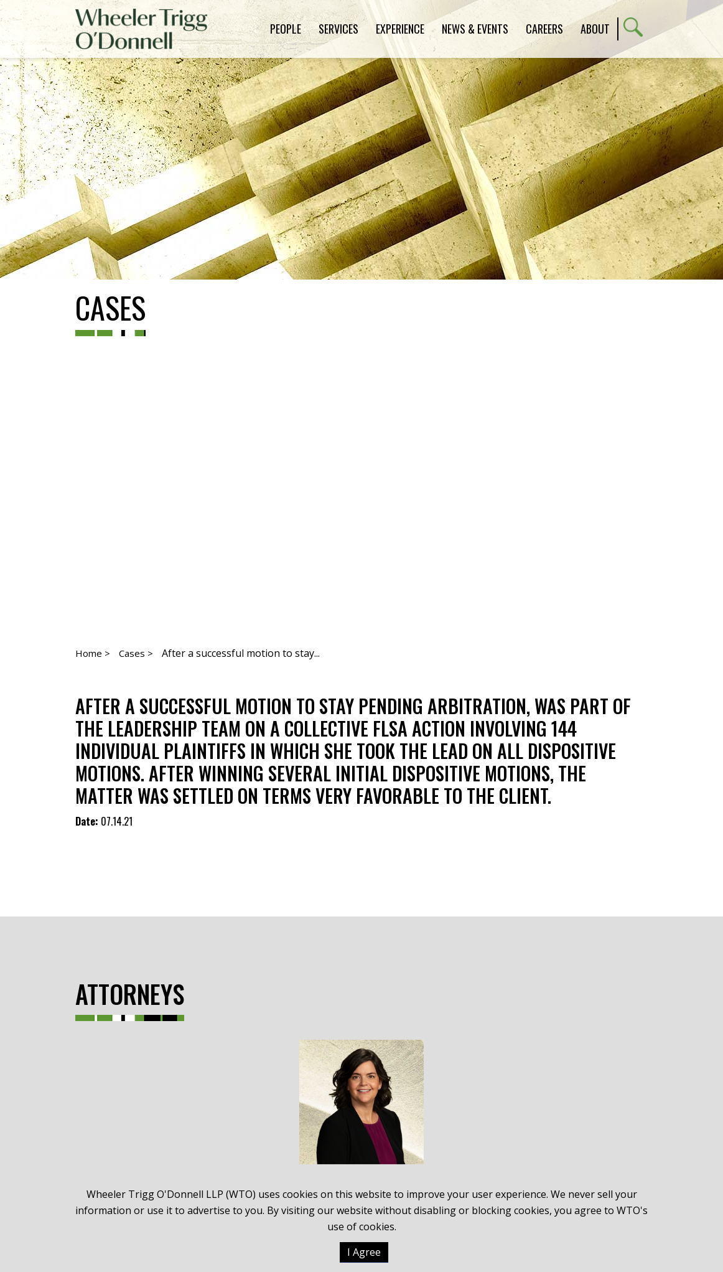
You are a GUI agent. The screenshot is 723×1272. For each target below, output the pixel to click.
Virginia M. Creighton (361, 1127)
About (595, 29)
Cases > (136, 653)
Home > (92, 653)
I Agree (364, 1252)
